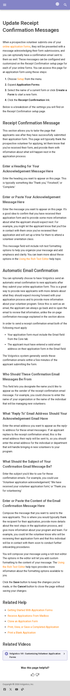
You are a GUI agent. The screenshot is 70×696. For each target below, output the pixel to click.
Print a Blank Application (22, 632)
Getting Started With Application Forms (30, 610)
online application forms (17, 46)
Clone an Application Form (23, 621)
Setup (20, 79)
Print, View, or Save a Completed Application (33, 627)
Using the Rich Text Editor (34, 258)
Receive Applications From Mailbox (28, 615)
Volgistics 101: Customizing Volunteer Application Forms (34, 655)
